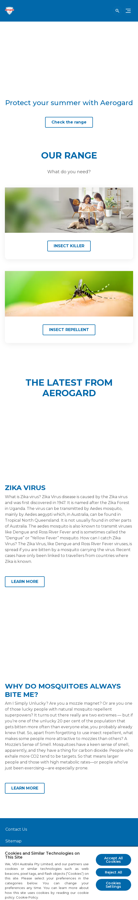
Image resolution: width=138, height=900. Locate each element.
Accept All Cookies (113, 860)
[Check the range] (69, 122)
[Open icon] (117, 11)
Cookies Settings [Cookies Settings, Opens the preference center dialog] (113, 885)
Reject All (113, 872)
